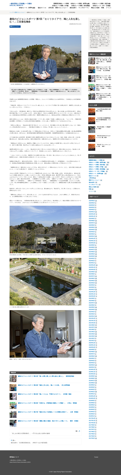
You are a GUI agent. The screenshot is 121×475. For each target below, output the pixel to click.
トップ (11, 12)
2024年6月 (92, 251)
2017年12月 (92, 418)
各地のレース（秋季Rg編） (27, 7)
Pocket (96, 457)
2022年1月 (92, 316)
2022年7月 (92, 303)
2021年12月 (92, 318)
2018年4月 (92, 409)
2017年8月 (92, 427)
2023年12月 (92, 265)
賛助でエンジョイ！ (61, 7)
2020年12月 (92, 342)
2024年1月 (92, 262)
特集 (102, 7)
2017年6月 (92, 431)
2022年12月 (92, 291)
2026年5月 (92, 203)
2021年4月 (92, 334)
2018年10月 (92, 398)
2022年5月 (92, 307)
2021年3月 (92, 336)
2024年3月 (92, 258)
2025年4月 (92, 229)
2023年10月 (92, 269)
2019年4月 (92, 387)
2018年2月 (92, 414)
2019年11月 (92, 371)
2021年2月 (92, 338)
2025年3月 (92, 231)
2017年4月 (92, 436)
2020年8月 (92, 351)
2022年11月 (92, 294)
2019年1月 (92, 393)
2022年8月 (92, 300)
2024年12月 (92, 238)
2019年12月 (92, 369)
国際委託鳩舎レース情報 (61, 3)
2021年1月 (92, 340)
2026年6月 (92, 200)
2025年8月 (92, 220)
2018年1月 (92, 416)
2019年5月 (92, 385)
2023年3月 (92, 285)
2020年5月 (92, 358)
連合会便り (73, 7)
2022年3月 (92, 311)
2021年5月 (92, 331)
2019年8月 (92, 378)
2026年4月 (92, 205)
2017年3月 (92, 438)
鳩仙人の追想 (95, 7)
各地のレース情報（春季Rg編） (81, 3)
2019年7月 (92, 380)
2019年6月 (92, 382)
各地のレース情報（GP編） (61, 5)
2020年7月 (92, 354)
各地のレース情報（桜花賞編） (81, 5)
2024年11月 (92, 240)
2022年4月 (92, 309)
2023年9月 (92, 271)
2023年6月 (92, 278)
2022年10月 (92, 296)
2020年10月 (92, 347)
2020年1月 (92, 367)
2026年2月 (92, 209)
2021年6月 (92, 329)
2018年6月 (92, 405)
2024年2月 (92, 260)
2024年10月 (92, 243)
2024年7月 (92, 249)
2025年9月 (92, 218)
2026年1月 (92, 211)
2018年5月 (92, 407)
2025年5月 (92, 227)
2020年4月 (92, 360)
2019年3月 (92, 389)
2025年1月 (92, 236)
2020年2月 (92, 365)
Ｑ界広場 (50, 7)
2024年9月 (92, 245)
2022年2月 (92, 314)
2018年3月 (92, 411)
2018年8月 (92, 402)
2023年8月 (92, 274)
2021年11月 (92, 320)
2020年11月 (92, 345)
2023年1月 (92, 289)
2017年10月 (92, 422)
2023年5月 (92, 280)
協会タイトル (42, 7)
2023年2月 (92, 287)
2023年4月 (92, 283)
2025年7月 (92, 223)
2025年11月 (92, 216)
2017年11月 (92, 420)
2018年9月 (92, 400)
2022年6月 (92, 305)
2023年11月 (92, 267)
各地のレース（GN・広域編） (102, 5)
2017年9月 (92, 425)
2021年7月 (92, 327)
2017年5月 (92, 434)
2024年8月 (92, 247)
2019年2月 (92, 391)
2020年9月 (92, 349)
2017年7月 (92, 429)
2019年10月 (92, 374)
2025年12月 (92, 214)
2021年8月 (92, 325)
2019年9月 (92, 376)
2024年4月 (92, 256)
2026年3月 (92, 207)
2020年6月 (92, 356)
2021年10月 (92, 322)
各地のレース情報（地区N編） (101, 3)
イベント (108, 7)
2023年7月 (92, 276)
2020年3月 (92, 362)
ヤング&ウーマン (83, 7)
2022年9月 (92, 298)
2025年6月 (92, 225)
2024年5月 (92, 254)
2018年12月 (92, 396)
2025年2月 (92, 234)
